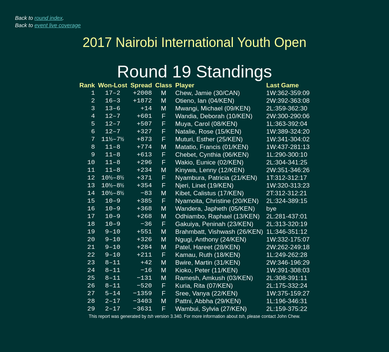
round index (48, 18)
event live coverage (57, 25)
